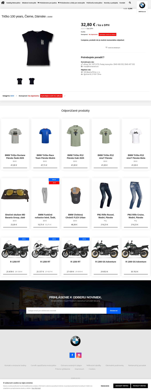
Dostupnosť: (84, 34)
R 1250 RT (15, 263)
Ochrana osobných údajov (71, 365)
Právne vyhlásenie (63, 368)
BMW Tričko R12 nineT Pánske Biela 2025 (136, 159)
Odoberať (114, 310)
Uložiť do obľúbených (114, 48)
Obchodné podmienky (115, 365)
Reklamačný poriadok (137, 365)
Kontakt (122, 3)
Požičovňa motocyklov (94, 3)
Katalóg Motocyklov (13, 3)
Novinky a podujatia (111, 3)
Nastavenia (104, 386)
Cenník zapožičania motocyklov (44, 365)
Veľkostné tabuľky (94, 365)
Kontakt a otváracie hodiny (16, 365)
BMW (12, 96)
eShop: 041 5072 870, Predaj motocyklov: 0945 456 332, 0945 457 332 (108, 64)
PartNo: (83, 32)
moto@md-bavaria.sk (89, 66)
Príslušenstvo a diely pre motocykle (72, 3)
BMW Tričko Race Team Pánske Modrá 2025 (45, 159)
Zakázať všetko (121, 386)
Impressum (80, 368)
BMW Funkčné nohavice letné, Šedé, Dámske (45, 219)
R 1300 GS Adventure (105, 263)
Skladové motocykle (29, 3)
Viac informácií (36, 388)
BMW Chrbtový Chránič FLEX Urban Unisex (75, 219)
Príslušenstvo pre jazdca (48, 3)
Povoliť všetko (139, 386)
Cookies (92, 368)
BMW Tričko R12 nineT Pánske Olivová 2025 (106, 159)
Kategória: (6, 96)
